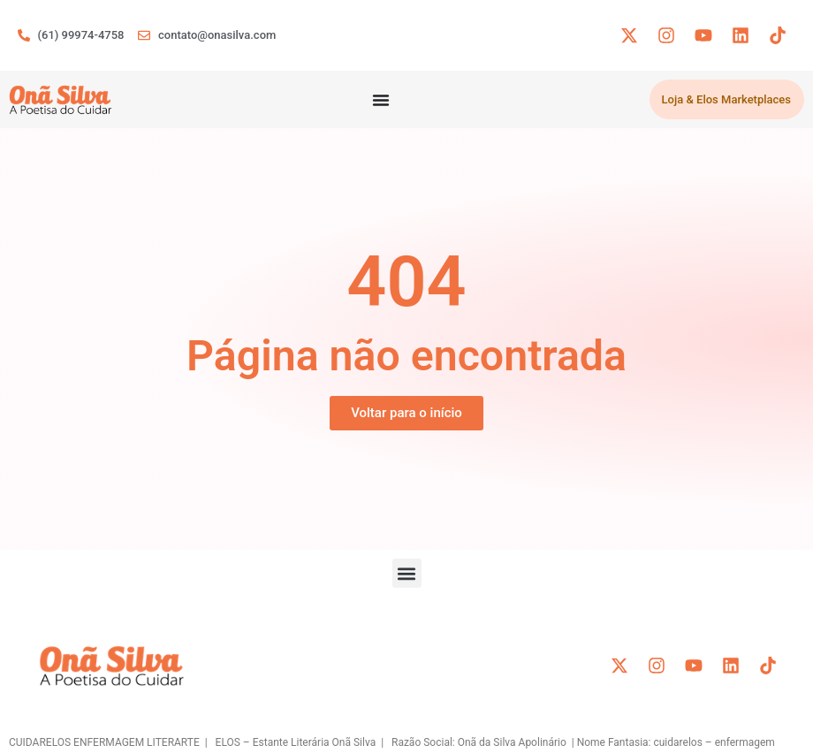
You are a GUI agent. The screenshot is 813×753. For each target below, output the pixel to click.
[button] (407, 573)
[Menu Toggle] (381, 100)
